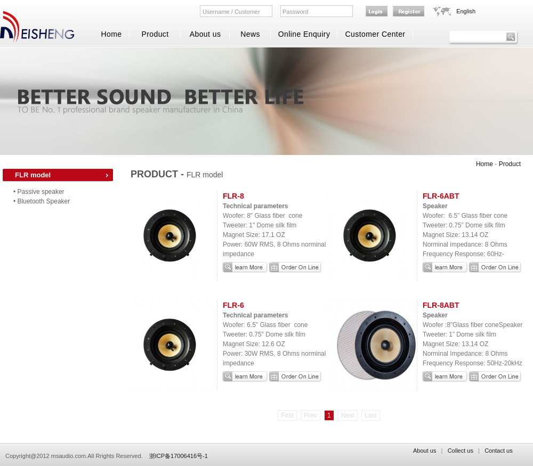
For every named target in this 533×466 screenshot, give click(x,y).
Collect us (460, 450)
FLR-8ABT (441, 305)
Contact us (498, 450)
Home (111, 34)
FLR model (33, 175)
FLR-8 (233, 196)
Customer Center (375, 34)
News (250, 34)
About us (205, 34)
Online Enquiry (304, 34)
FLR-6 (233, 305)
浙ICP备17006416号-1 (178, 456)
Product (154, 34)
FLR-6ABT (441, 196)
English (465, 11)
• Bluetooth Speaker (41, 201)
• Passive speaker (38, 191)
